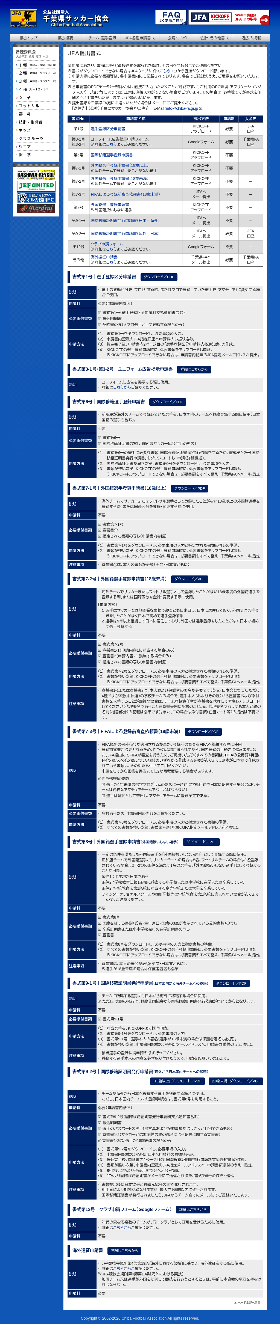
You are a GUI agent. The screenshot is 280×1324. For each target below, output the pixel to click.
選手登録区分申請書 (108, 129)
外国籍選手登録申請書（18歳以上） (120, 165)
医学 (36, 155)
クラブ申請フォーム (107, 244)
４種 (36, 89)
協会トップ (28, 38)
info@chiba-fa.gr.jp (182, 108)
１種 (36, 65)
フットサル (36, 106)
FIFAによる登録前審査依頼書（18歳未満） (125, 194)
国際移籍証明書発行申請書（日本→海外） (125, 220)
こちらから (122, 387)
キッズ (36, 130)
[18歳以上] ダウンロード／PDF (177, 1081)
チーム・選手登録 (102, 38)
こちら (167, 71)
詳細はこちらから (194, 369)
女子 (36, 97)
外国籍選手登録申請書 (110, 205)
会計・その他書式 (214, 38)
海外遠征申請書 (104, 257)
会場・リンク (178, 38)
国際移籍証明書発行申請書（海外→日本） (125, 233)
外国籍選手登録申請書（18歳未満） (120, 178)
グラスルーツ (36, 138)
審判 (36, 114)
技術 (36, 122)
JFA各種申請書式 (140, 38)
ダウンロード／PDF (159, 277)
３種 (36, 81)
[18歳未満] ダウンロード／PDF (236, 1081)
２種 (36, 73)
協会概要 (65, 38)
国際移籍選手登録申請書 (112, 155)
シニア (36, 147)
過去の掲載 (251, 38)
